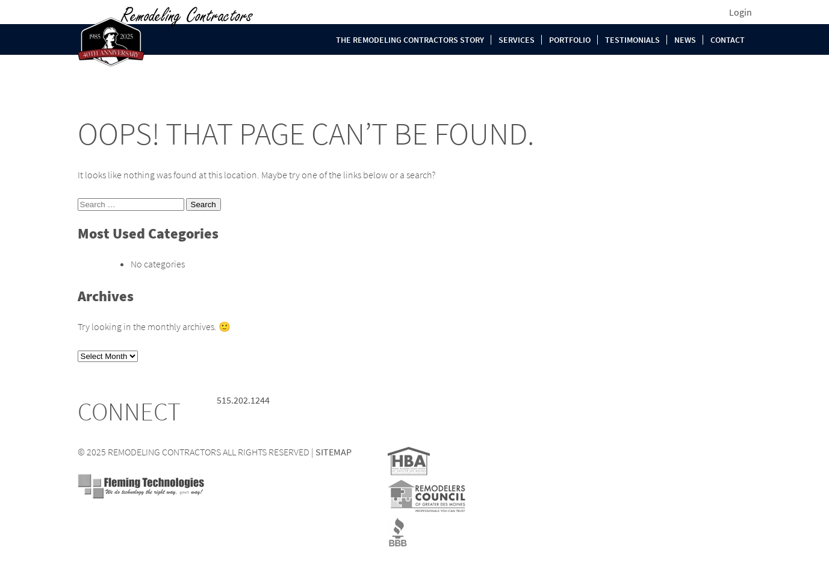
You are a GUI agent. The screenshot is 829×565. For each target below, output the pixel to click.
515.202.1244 (243, 400)
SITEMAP (333, 452)
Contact (727, 39)
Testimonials (632, 39)
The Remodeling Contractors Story (410, 39)
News (685, 39)
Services (516, 39)
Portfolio (570, 39)
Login (740, 12)
